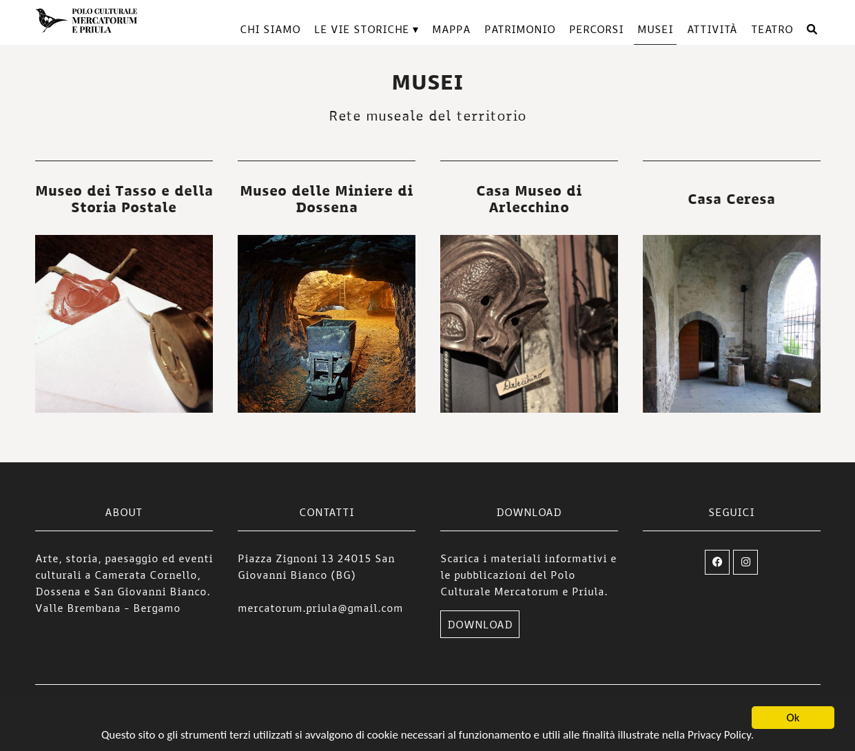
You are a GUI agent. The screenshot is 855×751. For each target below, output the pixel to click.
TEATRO (772, 29)
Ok (793, 718)
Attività (712, 29)
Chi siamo (270, 29)
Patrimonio (519, 29)
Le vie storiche (361, 29)
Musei (655, 29)
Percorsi (596, 29)
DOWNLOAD (480, 624)
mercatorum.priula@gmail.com (320, 608)
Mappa (451, 29)
